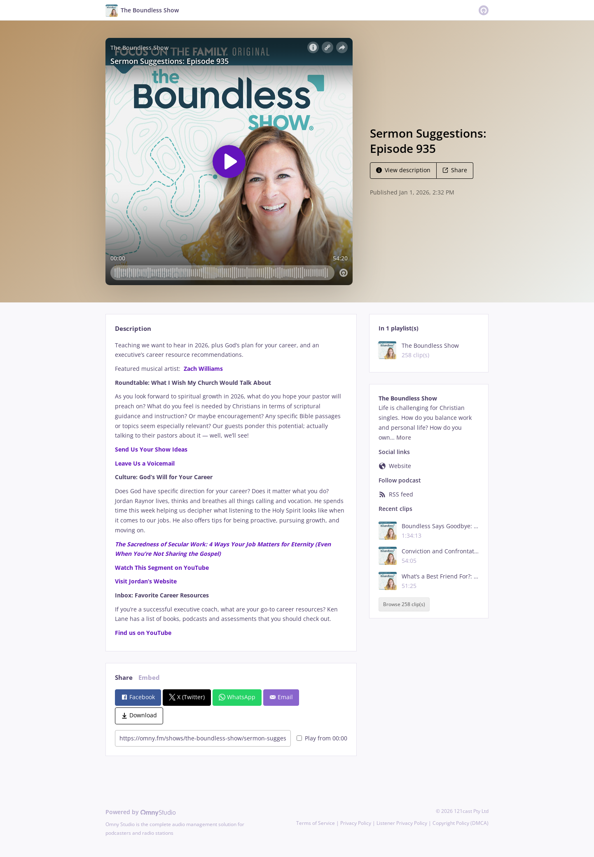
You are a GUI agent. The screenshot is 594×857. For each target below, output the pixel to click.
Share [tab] (124, 677)
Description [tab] (133, 328)
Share (454, 170)
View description (403, 170)
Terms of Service (315, 823)
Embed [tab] (149, 677)
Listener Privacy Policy (402, 823)
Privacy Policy (355, 823)
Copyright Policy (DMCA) (461, 823)
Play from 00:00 (322, 738)
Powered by (140, 812)
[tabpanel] (231, 489)
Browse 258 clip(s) (404, 604)
